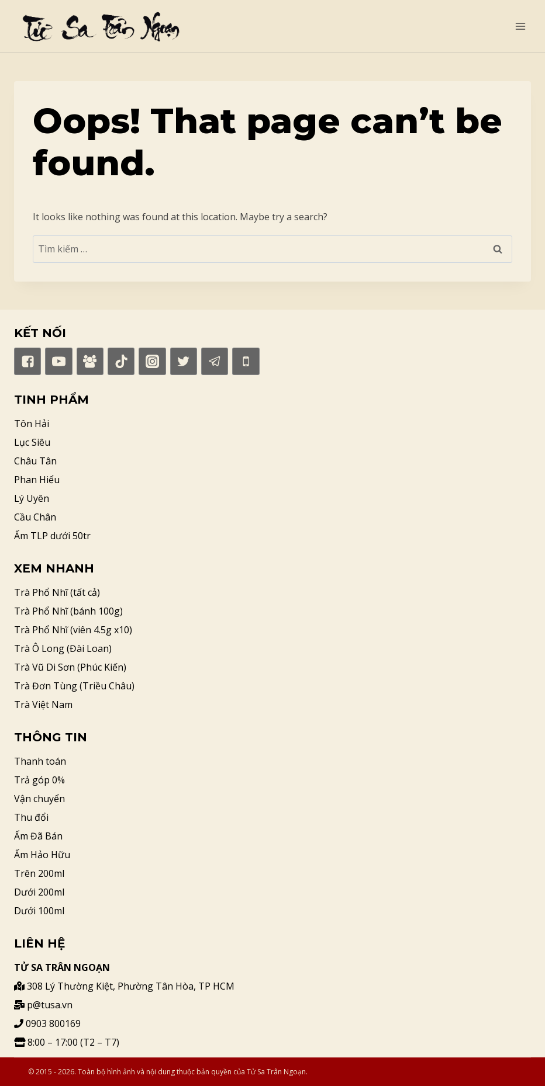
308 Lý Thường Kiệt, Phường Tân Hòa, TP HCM (124, 986)
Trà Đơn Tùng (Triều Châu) (74, 685)
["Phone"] (245, 361)
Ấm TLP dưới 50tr (52, 535)
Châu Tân (35, 460)
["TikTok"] (121, 361)
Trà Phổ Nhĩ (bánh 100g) (68, 611)
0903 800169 (47, 1023)
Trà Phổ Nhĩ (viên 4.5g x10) (73, 629)
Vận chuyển (39, 798)
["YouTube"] (58, 361)
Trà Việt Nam (43, 704)
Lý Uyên (31, 498)
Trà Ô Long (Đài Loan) (63, 648)
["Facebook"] (27, 361)
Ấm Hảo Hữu (42, 854)
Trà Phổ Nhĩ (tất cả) (57, 592)
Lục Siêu (32, 442)
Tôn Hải (31, 423)
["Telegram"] (214, 361)
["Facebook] (90, 361)
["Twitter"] (183, 361)
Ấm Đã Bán (38, 836)
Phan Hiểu (37, 479)
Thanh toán (40, 761)
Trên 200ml (39, 873)
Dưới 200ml (39, 892)
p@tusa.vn (43, 1004)
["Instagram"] (152, 361)
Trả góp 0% (39, 779)
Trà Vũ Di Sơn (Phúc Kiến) (70, 667)
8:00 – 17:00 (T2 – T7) (66, 1042)
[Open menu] (520, 26)
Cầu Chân (35, 517)
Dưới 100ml (39, 910)
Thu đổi (31, 817)
